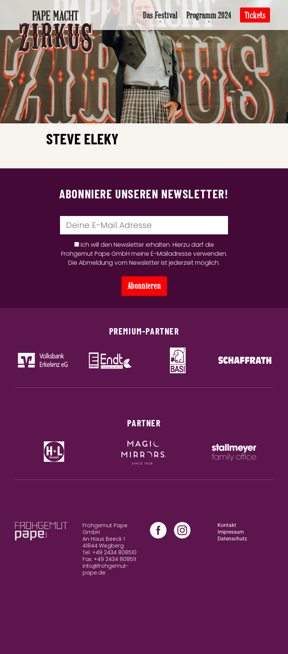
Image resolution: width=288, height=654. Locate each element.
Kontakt (227, 525)
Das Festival (160, 15)
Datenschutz (232, 539)
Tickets (255, 15)
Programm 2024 (208, 15)
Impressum (231, 532)
